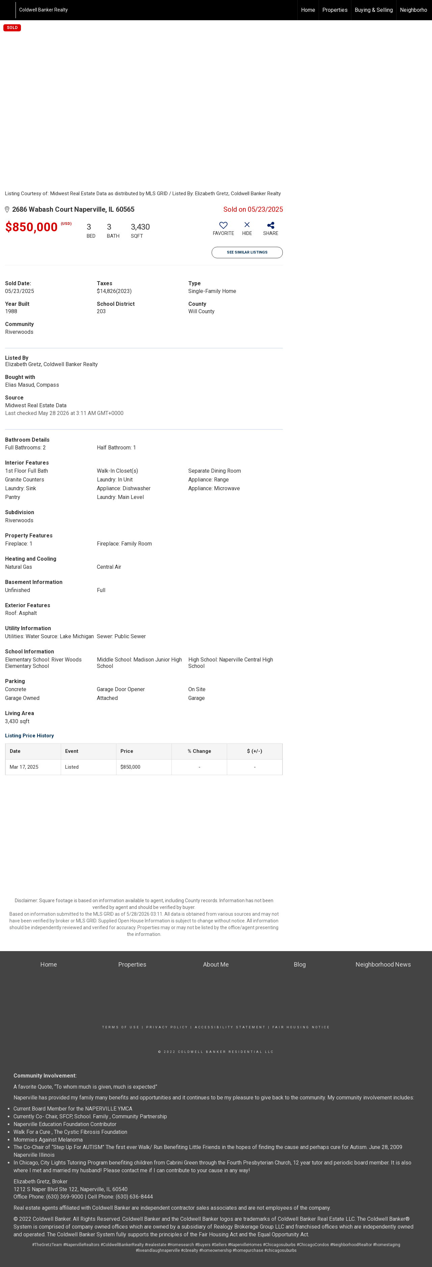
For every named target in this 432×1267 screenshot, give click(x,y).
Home (308, 10)
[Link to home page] (8, 10)
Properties (335, 10)
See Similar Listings (247, 252)
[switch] (223, 231)
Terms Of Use (121, 1027)
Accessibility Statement (230, 1027)
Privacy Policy (167, 1027)
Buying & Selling (374, 10)
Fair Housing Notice (301, 1027)
